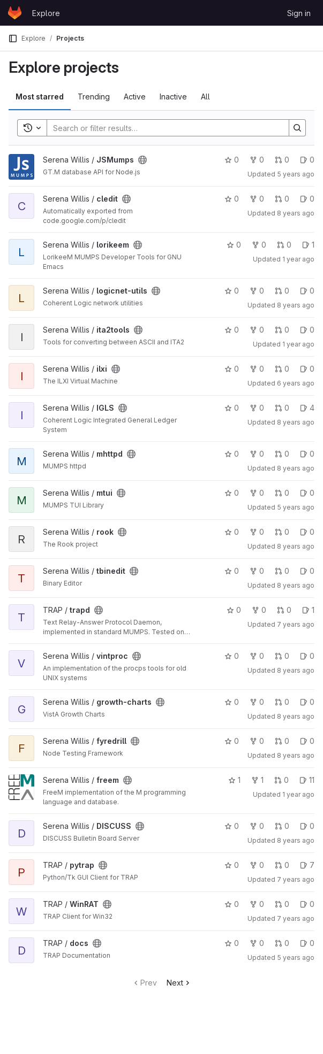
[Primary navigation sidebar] (12, 38)
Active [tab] (135, 96)
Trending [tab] (94, 96)
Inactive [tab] (173, 96)
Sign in (299, 13)
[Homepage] (15, 12)
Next (179, 982)
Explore (46, 13)
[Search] (162, 127)
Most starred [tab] (40, 96)
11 (306, 779)
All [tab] (205, 96)
